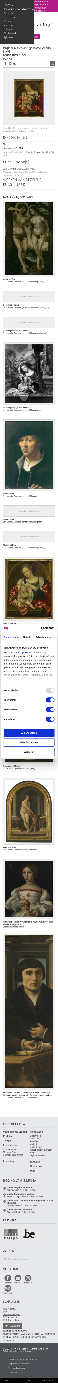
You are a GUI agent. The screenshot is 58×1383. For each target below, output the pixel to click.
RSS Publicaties (11, 1320)
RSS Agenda (9, 1309)
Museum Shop (10, 1152)
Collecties (9, 17)
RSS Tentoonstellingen (11, 1313)
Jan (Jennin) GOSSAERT (18, 197)
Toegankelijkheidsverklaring (19, 1364)
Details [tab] (27, 637)
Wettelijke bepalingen (16, 1368)
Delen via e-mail (14, 63)
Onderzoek (10, 33)
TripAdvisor (7, 1293)
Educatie (8, 29)
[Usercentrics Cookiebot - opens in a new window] (41, 629)
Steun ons (36, 1166)
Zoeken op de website (5, 1259)
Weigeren (29, 752)
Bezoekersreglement (13, 1155)
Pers (33, 1170)
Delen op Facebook (5, 63)
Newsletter (14, 1326)
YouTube (17, 1283)
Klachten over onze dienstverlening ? (23, 1359)
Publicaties (35, 1138)
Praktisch (8, 5)
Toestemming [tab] (11, 637)
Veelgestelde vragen (15, 1131)
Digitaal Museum (38, 1155)
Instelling (8, 25)
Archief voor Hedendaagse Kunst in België (41, 1150)
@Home (8, 37)
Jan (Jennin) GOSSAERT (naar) (25, 171)
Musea (7, 21)
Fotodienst (35, 1141)
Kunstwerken (52, 63)
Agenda (8, 13)
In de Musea (10, 1145)
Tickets (7, 1140)
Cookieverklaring (14, 1372)
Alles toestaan (29, 733)
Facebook (8, 1283)
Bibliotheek (35, 1136)
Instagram (28, 1283)
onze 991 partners (21, 652)
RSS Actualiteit (10, 1317)
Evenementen (9, 1149)
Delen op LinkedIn (10, 63)
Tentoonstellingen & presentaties (17, 9)
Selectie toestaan (29, 742)
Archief (33, 1144)
